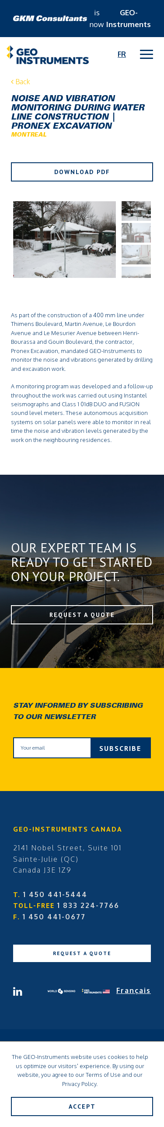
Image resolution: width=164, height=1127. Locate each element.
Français (133, 990)
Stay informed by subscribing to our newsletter (78, 711)
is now (82, 18)
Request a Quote (82, 615)
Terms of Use (103, 1074)
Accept (82, 1106)
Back (20, 81)
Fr (122, 54)
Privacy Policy (79, 1083)
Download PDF (82, 172)
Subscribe (120, 748)
